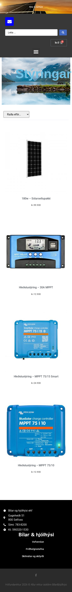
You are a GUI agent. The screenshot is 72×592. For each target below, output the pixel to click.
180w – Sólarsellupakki (36, 198)
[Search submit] (63, 32)
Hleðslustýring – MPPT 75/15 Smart (36, 376)
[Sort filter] (16, 114)
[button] (36, 52)
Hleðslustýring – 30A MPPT (36, 287)
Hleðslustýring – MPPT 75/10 (36, 465)
